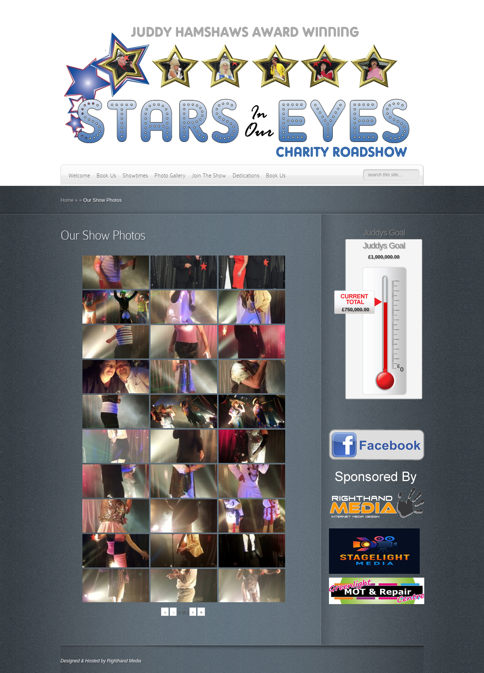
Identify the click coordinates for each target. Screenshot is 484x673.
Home (67, 200)
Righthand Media (124, 661)
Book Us (106, 176)
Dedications (246, 176)
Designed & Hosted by (83, 661)
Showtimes (135, 176)
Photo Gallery (169, 176)
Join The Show (209, 176)
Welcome (79, 176)
